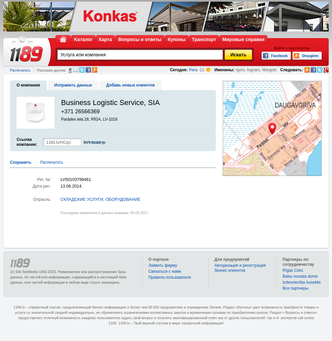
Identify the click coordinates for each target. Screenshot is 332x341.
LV (14, 41)
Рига (193, 70)
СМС (70, 70)
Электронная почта (75, 70)
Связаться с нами (164, 271)
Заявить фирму (162, 265)
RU (22, 41)
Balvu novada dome (300, 276)
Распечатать (20, 70)
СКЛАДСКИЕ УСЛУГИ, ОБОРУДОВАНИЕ (100, 199)
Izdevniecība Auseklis (302, 282)
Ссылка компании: (27, 142)
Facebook (88, 70)
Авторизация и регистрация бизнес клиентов (240, 268)
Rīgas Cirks (293, 270)
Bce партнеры (295, 288)
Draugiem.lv (94, 70)
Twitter (82, 70)
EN (30, 41)
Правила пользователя (169, 277)
